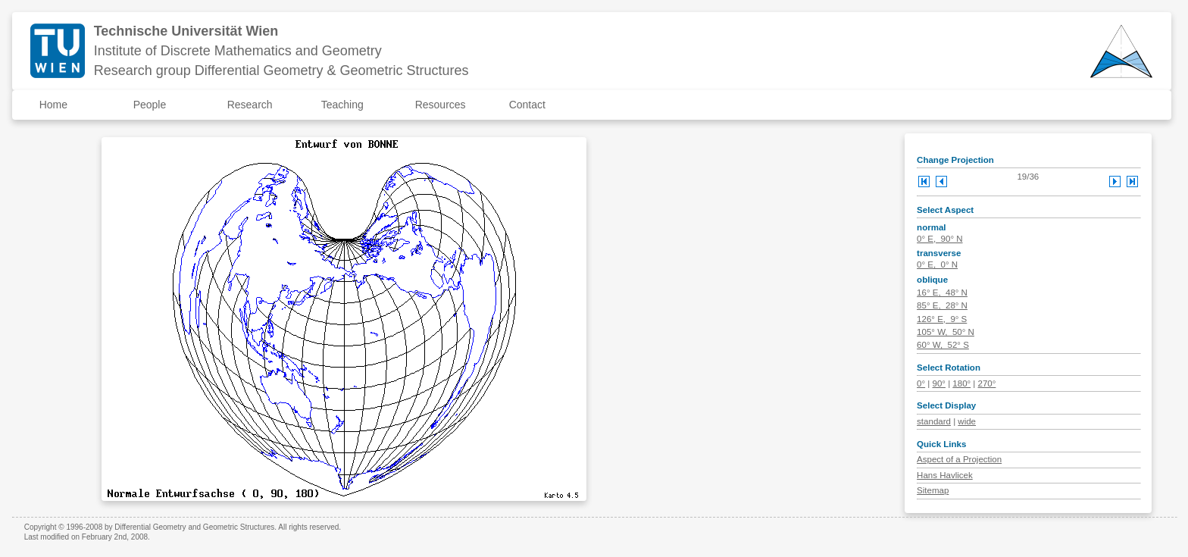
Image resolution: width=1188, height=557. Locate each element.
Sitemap (933, 490)
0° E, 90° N (939, 238)
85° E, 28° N (942, 305)
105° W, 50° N (945, 331)
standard (934, 421)
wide (967, 421)
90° (939, 383)
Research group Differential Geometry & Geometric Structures (281, 70)
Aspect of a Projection (959, 459)
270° (987, 383)
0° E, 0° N (937, 264)
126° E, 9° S (942, 319)
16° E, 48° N (942, 292)
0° (921, 383)
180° (961, 383)
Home (53, 105)
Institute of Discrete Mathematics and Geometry (238, 50)
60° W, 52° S (943, 344)
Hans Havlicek (945, 475)
